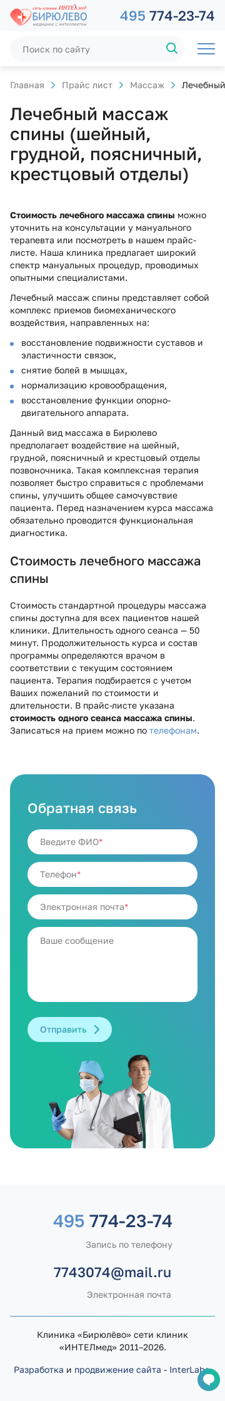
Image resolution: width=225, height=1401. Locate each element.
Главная (27, 84)
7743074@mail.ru (112, 1271)
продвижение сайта (117, 1369)
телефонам (173, 730)
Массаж (147, 84)
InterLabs (189, 1369)
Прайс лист (87, 84)
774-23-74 (167, 15)
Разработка (39, 1369)
